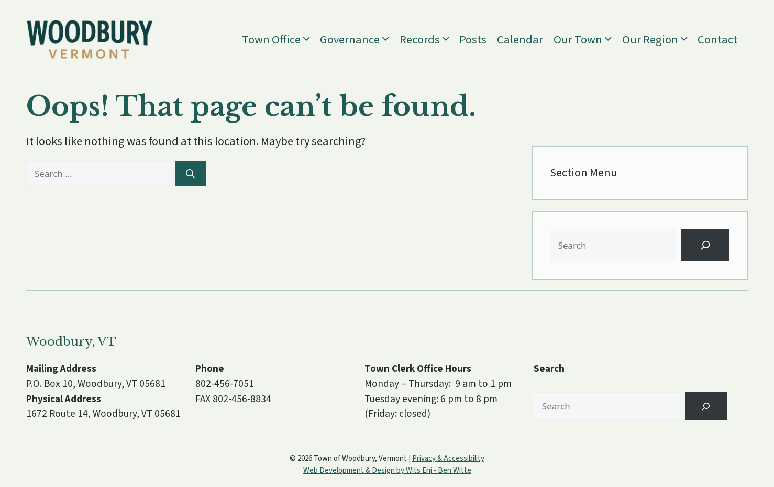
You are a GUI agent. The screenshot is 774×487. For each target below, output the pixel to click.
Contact (717, 39)
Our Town (588, 40)
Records (429, 40)
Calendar (520, 39)
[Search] (190, 173)
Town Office (281, 40)
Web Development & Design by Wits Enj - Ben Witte (387, 470)
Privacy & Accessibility (448, 458)
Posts (472, 39)
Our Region (660, 40)
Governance (359, 40)
